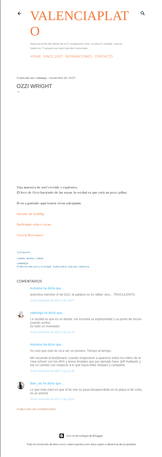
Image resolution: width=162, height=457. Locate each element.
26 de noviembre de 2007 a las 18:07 (52, 300)
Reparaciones (78, 56)
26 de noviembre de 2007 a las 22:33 (52, 332)
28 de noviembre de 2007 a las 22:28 (52, 371)
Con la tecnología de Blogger (81, 435)
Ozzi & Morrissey (30, 235)
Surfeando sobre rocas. (34, 224)
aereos (30, 258)
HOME (35, 56)
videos (39, 258)
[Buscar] (142, 12)
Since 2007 (53, 56)
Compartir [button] (24, 252)
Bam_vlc (36, 383)
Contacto (104, 56)
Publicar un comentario (36, 409)
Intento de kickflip (30, 214)
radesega (36, 313)
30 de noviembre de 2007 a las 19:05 (52, 399)
